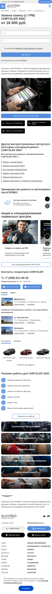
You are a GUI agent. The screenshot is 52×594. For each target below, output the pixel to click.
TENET (4, 559)
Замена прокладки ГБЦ (13, 173)
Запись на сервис (45, 2)
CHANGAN (5, 566)
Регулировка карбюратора (15, 170)
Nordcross (5, 553)
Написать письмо (12, 287)
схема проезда (19, 304)
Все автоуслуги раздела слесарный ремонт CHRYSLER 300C (22, 155)
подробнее (31, 304)
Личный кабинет (40, 528)
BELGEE (4, 556)
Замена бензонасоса (12, 177)
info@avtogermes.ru (35, 523)
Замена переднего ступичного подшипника (22, 181)
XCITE (3, 546)
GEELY (4, 549)
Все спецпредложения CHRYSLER (26, 265)
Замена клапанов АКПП (14, 166)
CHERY (4, 563)
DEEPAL (4, 569)
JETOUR (4, 572)
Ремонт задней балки (13, 162)
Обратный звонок (33, 287)
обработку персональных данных (28, 48)
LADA (3, 543)
